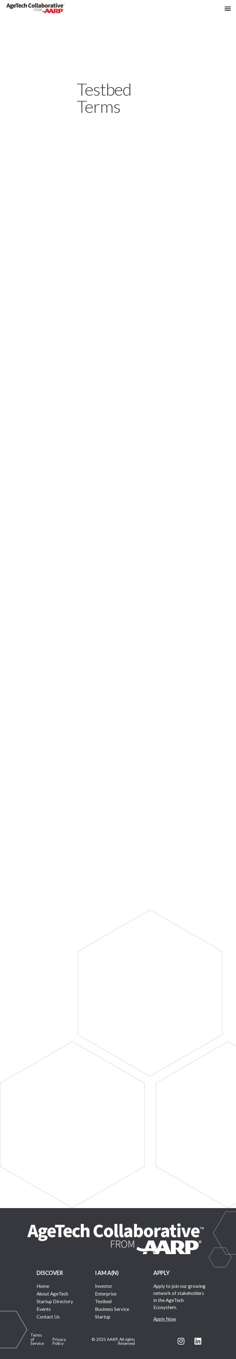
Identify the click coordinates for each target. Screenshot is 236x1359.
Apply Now (164, 1319)
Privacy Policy (59, 1341)
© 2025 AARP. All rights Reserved (113, 1341)
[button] (228, 8)
